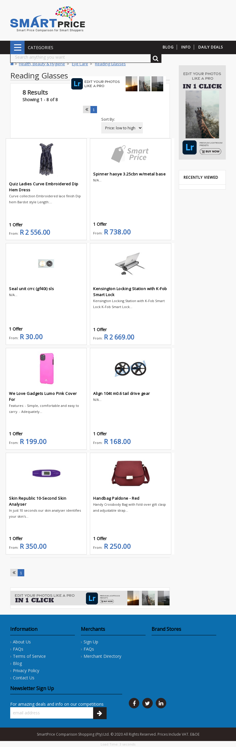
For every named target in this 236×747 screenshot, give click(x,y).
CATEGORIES (17, 47)
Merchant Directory (102, 656)
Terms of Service (29, 656)
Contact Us (23, 678)
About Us (22, 642)
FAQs (18, 649)
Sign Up (91, 642)
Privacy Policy (26, 670)
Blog (17, 663)
